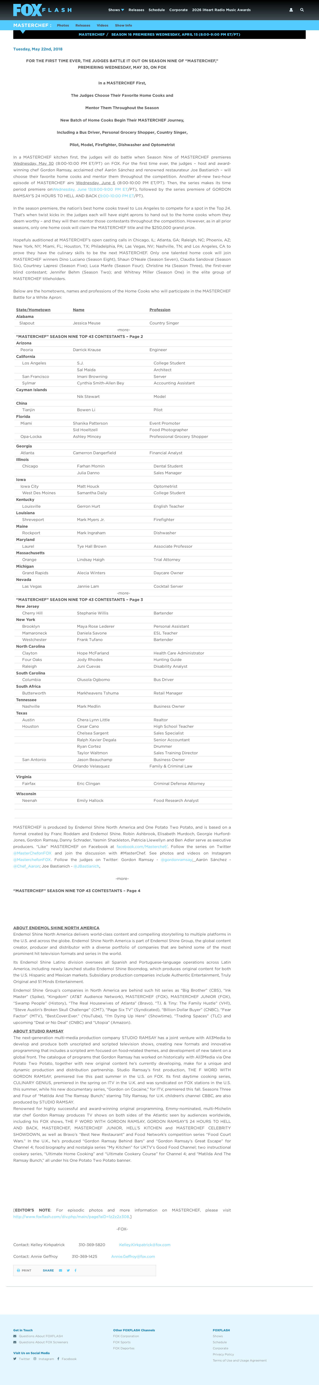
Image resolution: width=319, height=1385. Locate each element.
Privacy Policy (223, 1354)
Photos (63, 26)
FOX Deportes (123, 1348)
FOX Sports (122, 1342)
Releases (136, 10)
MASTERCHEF (30, 25)
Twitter (21, 1358)
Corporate (178, 10)
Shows (116, 10)
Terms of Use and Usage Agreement (240, 1360)
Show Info (127, 26)
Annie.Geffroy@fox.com (135, 1256)
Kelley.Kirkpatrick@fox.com (146, 1244)
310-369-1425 (85, 1256)
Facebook (67, 1358)
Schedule (157, 10)
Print (24, 1270)
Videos (105, 26)
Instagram (44, 1358)
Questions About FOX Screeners (40, 1342)
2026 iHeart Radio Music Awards (221, 10)
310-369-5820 (92, 1244)
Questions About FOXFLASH (38, 1336)
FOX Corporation (126, 1336)
